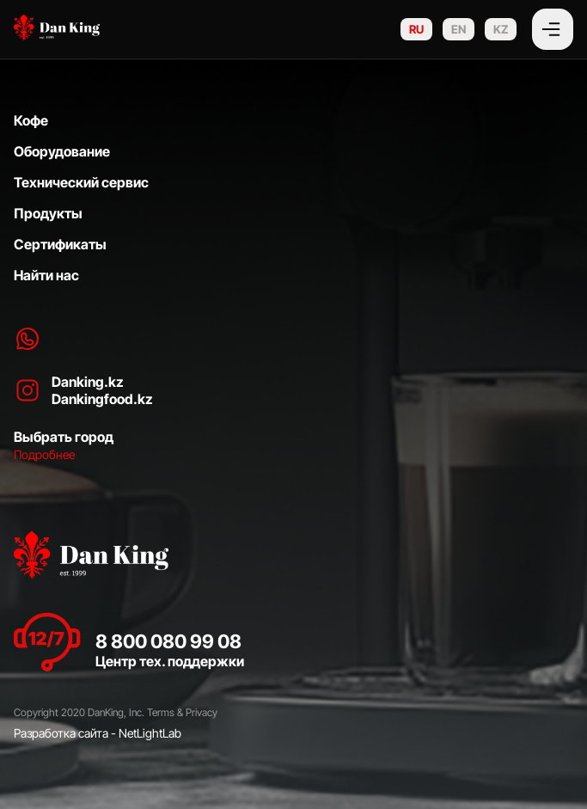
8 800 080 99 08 (168, 641)
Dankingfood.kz (102, 399)
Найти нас (46, 275)
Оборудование (62, 151)
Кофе (31, 120)
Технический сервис (81, 182)
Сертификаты (60, 244)
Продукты (48, 213)
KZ (500, 29)
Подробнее (44, 454)
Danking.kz (88, 381)
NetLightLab (150, 733)
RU (416, 29)
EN (458, 29)
